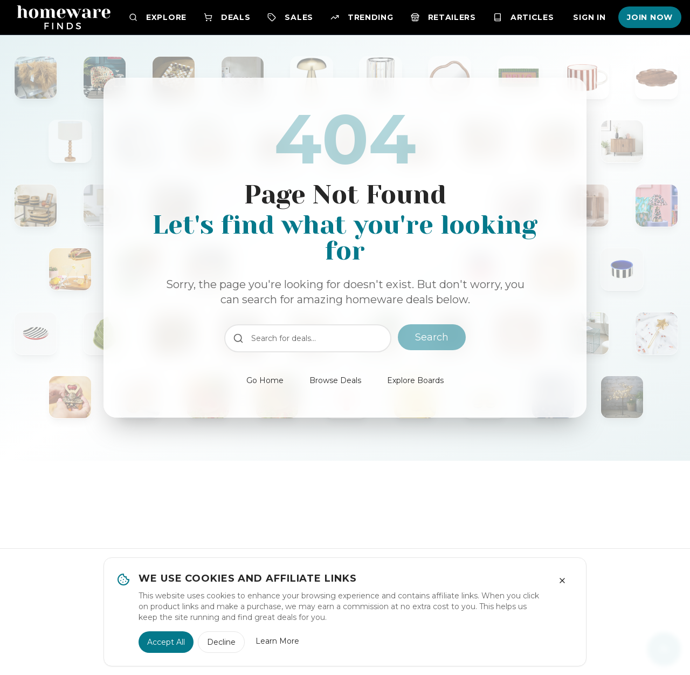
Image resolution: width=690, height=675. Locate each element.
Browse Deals (335, 380)
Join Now (650, 17)
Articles (523, 17)
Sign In (589, 17)
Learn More (277, 641)
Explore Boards (415, 380)
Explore (158, 17)
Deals (227, 17)
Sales (290, 17)
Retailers (443, 17)
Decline (221, 642)
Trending (362, 17)
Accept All (166, 642)
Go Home (265, 380)
